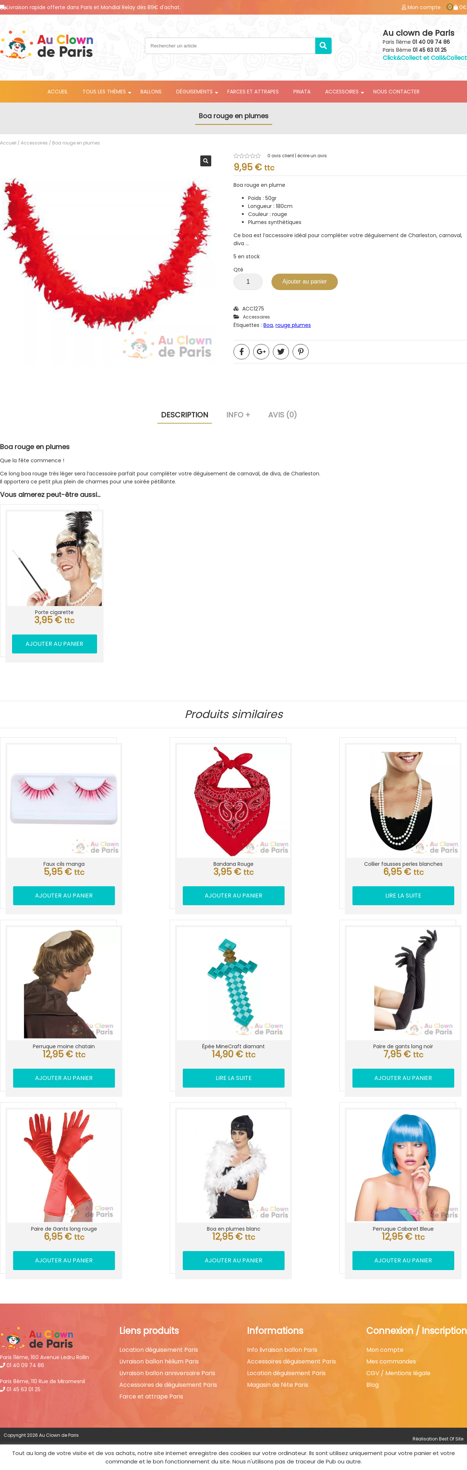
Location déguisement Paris (158, 1350)
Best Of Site (451, 1439)
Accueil (57, 91)
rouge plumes (293, 325)
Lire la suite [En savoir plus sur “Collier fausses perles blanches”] (403, 895)
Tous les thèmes (104, 91)
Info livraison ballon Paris (282, 1350)
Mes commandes (391, 1362)
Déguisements (194, 91)
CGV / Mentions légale (398, 1373)
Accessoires (342, 91)
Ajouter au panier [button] (54, 644)
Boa (268, 325)
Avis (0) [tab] (282, 415)
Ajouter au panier (304, 281)
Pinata (301, 91)
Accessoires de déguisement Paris (168, 1385)
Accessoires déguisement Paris (291, 1362)
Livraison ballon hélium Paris (159, 1362)
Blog (372, 1385)
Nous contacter (396, 91)
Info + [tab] (238, 415)
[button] (205, 160)
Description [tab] (184, 415)
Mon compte (385, 1350)
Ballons (151, 91)
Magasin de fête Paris (277, 1385)
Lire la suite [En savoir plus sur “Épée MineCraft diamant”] (234, 1078)
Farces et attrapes (253, 91)
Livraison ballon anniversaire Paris (167, 1373)
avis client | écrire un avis (297, 156)
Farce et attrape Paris (151, 1397)
